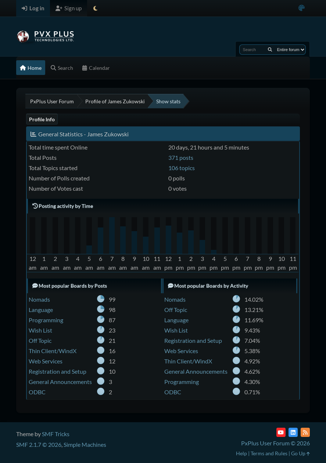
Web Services (45, 361)
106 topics (181, 167)
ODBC (37, 391)
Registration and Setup (57, 371)
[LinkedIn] (293, 432)
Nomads (39, 299)
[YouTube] (281, 432)
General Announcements (60, 381)
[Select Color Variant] (301, 8)
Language (41, 309)
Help (241, 453)
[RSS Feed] (305, 432)
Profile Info (42, 119)
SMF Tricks (55, 433)
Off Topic (40, 340)
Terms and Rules (269, 453)
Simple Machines (85, 444)
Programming (46, 319)
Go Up (300, 453)
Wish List (40, 330)
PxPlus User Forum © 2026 (275, 442)
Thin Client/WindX (52, 350)
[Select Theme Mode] (95, 8)
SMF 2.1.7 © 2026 (38, 444)
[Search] (270, 49)
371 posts (180, 157)
